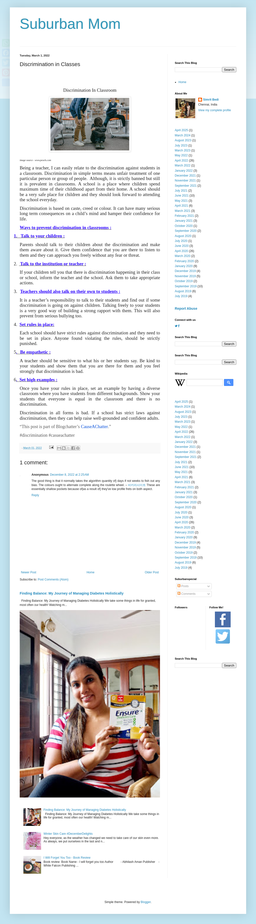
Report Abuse (186, 308)
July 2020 (181, 241)
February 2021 (184, 215)
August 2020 (183, 236)
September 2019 (186, 286)
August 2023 (183, 140)
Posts (183, 586)
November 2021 (185, 180)
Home (91, 572)
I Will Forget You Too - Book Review (67, 857)
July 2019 (181, 296)
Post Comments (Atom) (53, 579)
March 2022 (182, 165)
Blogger (146, 902)
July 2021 (181, 190)
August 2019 (183, 291)
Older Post (152, 572)
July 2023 (181, 145)
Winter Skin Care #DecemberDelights (68, 833)
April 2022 (181, 160)
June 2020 (182, 246)
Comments (186, 594)
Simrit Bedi (211, 99)
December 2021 (185, 175)
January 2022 (184, 170)
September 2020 (186, 231)
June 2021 (182, 195)
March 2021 (182, 211)
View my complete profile (214, 110)
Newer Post (28, 572)
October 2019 (184, 281)
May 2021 (181, 200)
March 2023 (182, 150)
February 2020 (184, 261)
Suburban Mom (70, 24)
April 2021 (181, 205)
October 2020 (184, 226)
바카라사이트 (137, 485)
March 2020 (182, 256)
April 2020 (181, 251)
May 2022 (181, 155)
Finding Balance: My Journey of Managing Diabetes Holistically (72, 593)
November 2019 (185, 276)
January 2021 (184, 220)
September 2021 (186, 185)
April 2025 (181, 130)
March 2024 (182, 135)
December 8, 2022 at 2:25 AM (69, 474)
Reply (35, 495)
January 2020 (184, 266)
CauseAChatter (94, 426)
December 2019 (185, 271)
